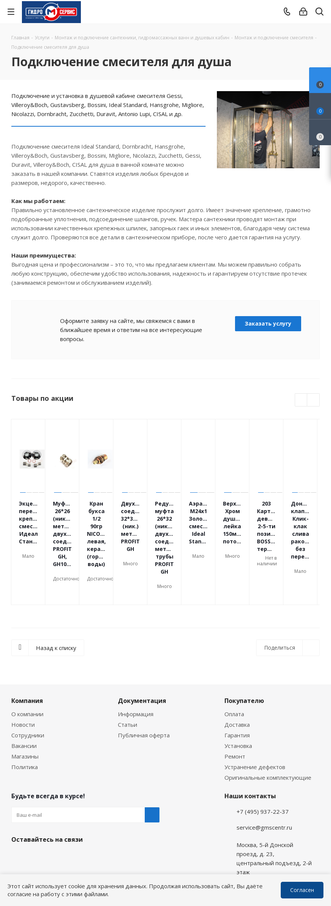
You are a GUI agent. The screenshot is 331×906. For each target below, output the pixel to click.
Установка (238, 702)
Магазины (25, 713)
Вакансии (24, 702)
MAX (56, 813)
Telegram (318, 853)
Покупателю (244, 657)
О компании (27, 670)
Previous (301, 400)
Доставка (237, 681)
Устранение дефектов (254, 723)
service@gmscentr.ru (264, 784)
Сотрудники (27, 691)
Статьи (127, 681)
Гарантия (237, 691)
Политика (24, 723)
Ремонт (234, 713)
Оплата (234, 670)
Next (313, 400)
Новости (23, 681)
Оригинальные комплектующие (267, 734)
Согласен (302, 890)
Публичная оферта (144, 691)
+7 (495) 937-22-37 (263, 768)
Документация (142, 657)
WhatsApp (318, 873)
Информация (135, 670)
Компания (27, 657)
